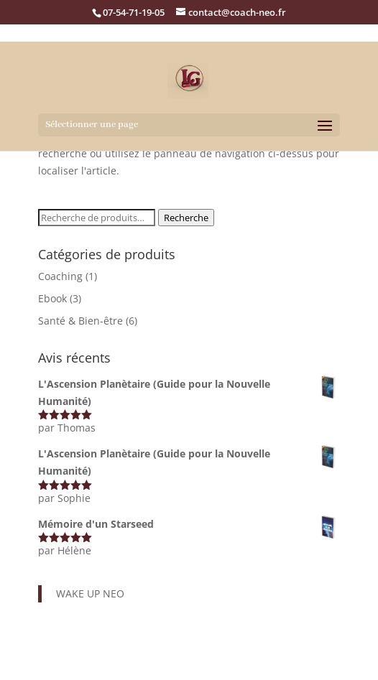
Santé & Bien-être (80, 320)
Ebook (52, 298)
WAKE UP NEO (90, 593)
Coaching (60, 276)
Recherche (186, 217)
